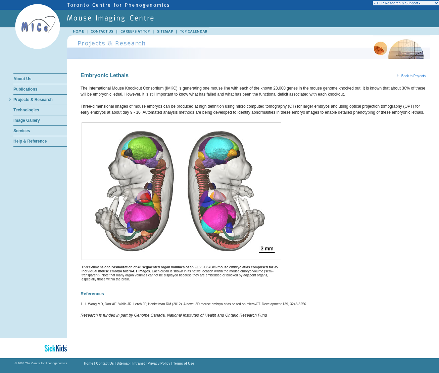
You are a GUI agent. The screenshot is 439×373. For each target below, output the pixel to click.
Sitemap (123, 363)
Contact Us (105, 363)
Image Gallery (26, 120)
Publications (25, 89)
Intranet (139, 363)
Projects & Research (33, 99)
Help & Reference (30, 141)
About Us (22, 78)
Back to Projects (411, 76)
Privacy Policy (159, 363)
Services (21, 130)
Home (88, 363)
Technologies (26, 110)
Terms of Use (183, 363)
